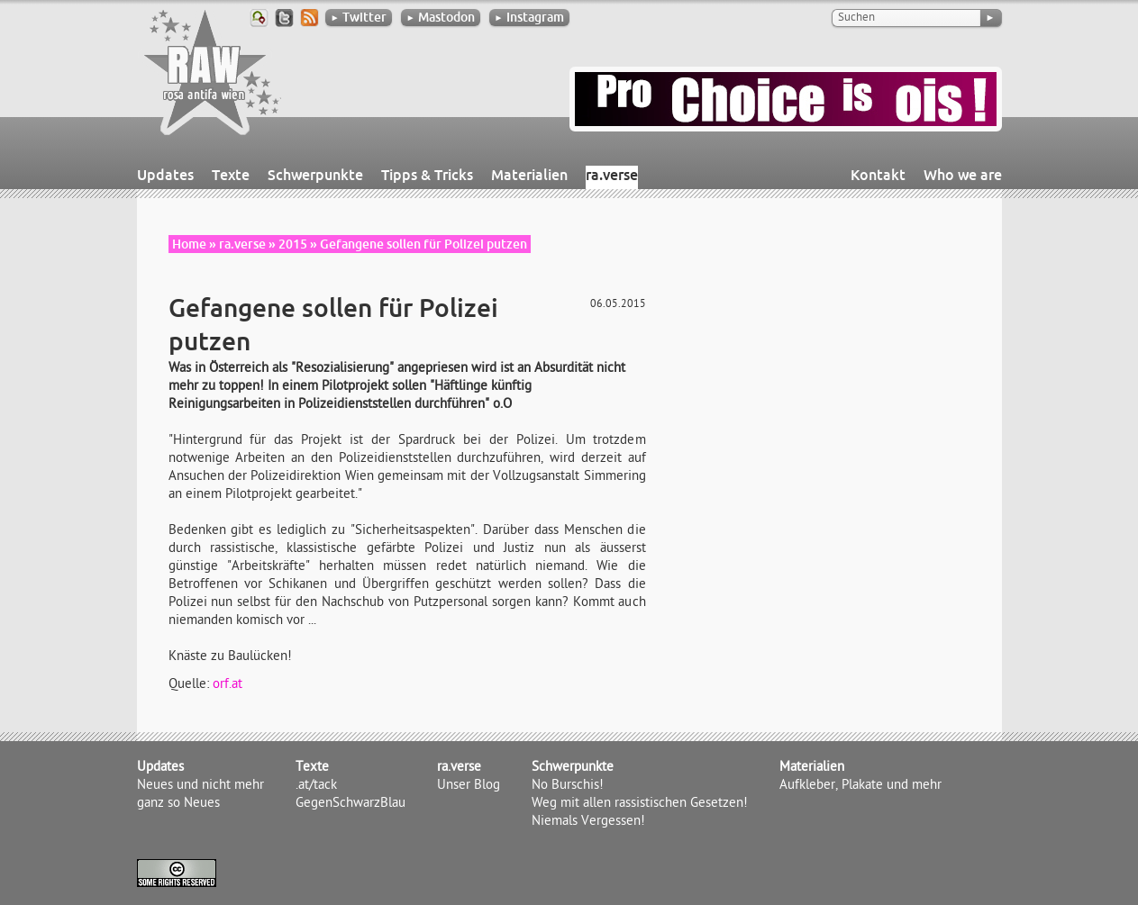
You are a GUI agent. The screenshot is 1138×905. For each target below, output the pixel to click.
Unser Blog (468, 786)
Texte (231, 175)
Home (189, 244)
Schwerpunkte (315, 175)
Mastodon (440, 17)
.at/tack (316, 786)
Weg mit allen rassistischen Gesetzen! (640, 804)
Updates (165, 175)
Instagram (529, 17)
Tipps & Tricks (427, 175)
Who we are (963, 175)
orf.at (227, 685)
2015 (292, 244)
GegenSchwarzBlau (350, 804)
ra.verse (612, 175)
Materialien (529, 175)
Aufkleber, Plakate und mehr (860, 786)
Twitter (359, 17)
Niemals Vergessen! (588, 822)
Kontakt (878, 175)
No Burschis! (568, 786)
